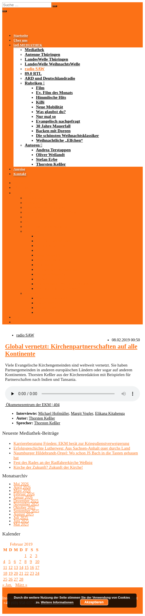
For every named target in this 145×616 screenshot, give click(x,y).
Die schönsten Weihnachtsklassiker (67, 135)
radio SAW (34, 69)
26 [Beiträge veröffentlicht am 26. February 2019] (10, 579)
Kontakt (19, 174)
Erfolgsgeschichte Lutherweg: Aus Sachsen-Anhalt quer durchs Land (71, 448)
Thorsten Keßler (51, 164)
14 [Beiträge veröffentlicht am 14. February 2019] (21, 567)
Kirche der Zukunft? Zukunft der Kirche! (48, 467)
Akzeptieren (94, 602)
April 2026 (22, 487)
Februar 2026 (24, 494)
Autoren (32, 145)
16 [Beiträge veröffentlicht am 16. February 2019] (32, 567)
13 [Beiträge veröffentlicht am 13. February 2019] (16, 567)
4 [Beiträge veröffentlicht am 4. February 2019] (4, 561)
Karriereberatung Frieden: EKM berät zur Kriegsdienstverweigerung (71, 443)
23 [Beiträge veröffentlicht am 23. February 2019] (32, 573)
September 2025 (26, 511)
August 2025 (23, 514)
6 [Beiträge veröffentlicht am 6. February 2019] (15, 561)
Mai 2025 (21, 524)
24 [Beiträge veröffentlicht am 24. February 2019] (37, 573)
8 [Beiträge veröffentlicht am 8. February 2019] (25, 561)
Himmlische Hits (51, 97)
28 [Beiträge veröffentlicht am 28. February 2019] (21, 579)
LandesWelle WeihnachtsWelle (52, 64)
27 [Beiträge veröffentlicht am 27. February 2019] (16, 579)
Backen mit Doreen (53, 131)
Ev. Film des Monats (54, 92)
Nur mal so (46, 116)
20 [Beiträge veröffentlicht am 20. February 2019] (16, 573)
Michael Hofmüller (53, 413)
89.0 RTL (33, 73)
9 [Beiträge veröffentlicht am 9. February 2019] (31, 561)
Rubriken (33, 83)
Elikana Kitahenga (110, 413)
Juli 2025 (20, 518)
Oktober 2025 (24, 507)
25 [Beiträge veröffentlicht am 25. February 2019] (5, 579)
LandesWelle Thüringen (46, 59)
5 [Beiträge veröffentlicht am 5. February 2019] (9, 561)
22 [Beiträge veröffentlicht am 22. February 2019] (26, 573)
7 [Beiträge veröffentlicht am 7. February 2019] (20, 561)
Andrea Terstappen (53, 150)
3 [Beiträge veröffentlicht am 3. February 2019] (36, 555)
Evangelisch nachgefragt (58, 121)
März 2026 (22, 491)
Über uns (20, 40)
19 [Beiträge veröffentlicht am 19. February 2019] (10, 573)
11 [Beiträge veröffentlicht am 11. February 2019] (5, 567)
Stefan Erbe (46, 159)
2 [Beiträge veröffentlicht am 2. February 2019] (31, 555)
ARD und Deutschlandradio (50, 78)
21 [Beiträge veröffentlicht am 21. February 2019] (21, 573)
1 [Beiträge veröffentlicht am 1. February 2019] (25, 555)
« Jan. (7, 585)
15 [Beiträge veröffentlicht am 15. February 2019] (26, 567)
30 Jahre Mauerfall (53, 126)
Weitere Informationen (57, 602)
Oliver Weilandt (50, 154)
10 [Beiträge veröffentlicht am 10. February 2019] (37, 561)
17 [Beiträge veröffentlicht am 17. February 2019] (37, 567)
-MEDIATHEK (27, 45)
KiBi (40, 102)
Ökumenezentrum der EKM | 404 (32, 404)
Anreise (19, 169)
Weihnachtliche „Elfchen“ (59, 140)
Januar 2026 (23, 497)
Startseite (20, 36)
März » (21, 585)
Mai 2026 (21, 484)
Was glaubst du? (51, 111)
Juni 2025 (21, 521)
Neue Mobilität (49, 107)
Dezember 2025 (25, 501)
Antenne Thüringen (42, 54)
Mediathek (34, 49)
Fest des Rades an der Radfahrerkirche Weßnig (52, 462)
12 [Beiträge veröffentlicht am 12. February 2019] (10, 567)
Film (40, 88)
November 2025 (26, 504)
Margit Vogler (82, 413)
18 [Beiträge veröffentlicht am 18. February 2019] (5, 573)
